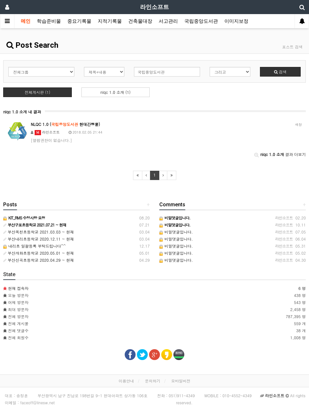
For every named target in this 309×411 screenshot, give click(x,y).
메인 (25, 21)
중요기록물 (79, 21)
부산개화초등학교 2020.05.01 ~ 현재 (38, 253)
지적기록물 (110, 21)
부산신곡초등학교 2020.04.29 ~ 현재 (38, 260)
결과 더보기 (280, 154)
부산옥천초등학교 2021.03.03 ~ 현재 (38, 231)
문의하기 (152, 380)
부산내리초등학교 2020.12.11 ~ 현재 (38, 239)
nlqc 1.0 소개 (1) (115, 92)
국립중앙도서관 (201, 21)
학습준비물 (49, 21)
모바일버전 (180, 380)
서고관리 (168, 21)
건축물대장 (140, 21)
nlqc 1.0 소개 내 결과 (22, 111)
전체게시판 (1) (37, 92)
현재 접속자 (18, 288)
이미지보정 (236, 21)
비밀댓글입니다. (176, 231)
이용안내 (126, 380)
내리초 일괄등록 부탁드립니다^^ (34, 246)
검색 (280, 71)
